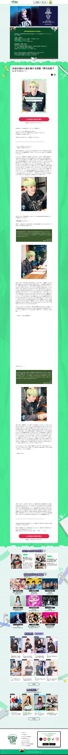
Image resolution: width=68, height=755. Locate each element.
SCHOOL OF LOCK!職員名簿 (26, 736)
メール (24, 41)
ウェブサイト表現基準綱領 (25, 745)
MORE (34, 684)
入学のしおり (23, 732)
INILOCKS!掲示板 (18, 41)
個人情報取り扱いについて (25, 738)
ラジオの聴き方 (24, 734)
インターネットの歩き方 (25, 740)
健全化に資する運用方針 (25, 742)
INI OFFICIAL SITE (48, 24)
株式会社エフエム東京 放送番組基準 (27, 743)
